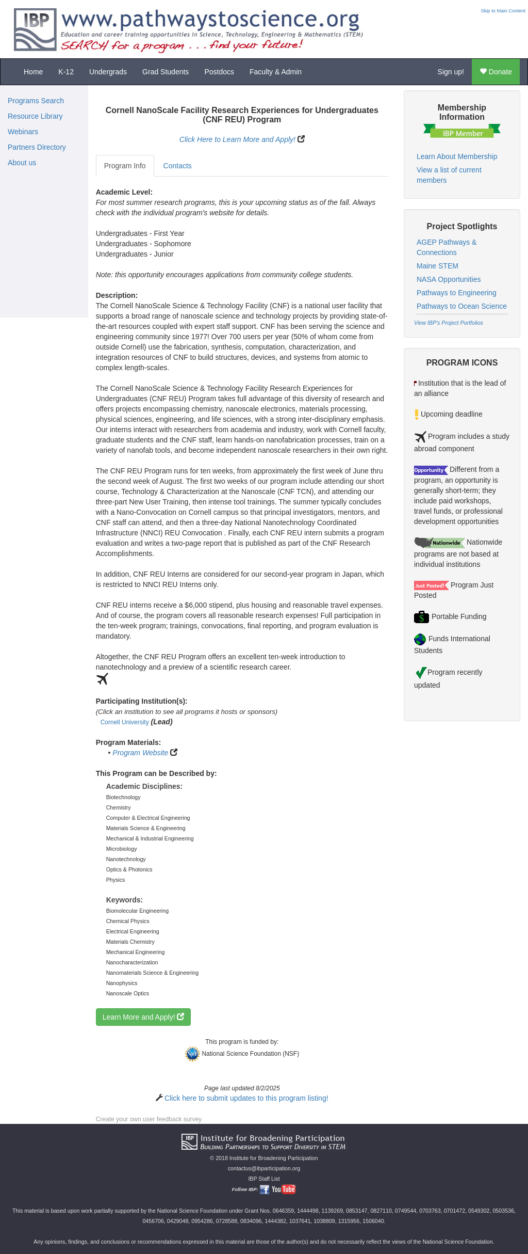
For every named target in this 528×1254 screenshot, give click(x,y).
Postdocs (219, 72)
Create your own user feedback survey (149, 1119)
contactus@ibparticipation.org (264, 1168)
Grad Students (165, 72)
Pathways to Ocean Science (462, 306)
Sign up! (451, 72)
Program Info (125, 166)
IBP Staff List (263, 1179)
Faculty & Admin (276, 72)
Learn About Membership (457, 156)
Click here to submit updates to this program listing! (246, 1098)
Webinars (23, 132)
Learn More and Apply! (144, 1017)
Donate (496, 72)
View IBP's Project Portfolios (448, 323)
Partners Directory (37, 147)
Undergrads (108, 72)
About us (22, 162)
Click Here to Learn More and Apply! (237, 139)
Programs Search (36, 101)
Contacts (177, 166)
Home (33, 72)
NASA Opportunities (449, 279)
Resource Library (35, 116)
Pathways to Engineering (457, 293)
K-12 (66, 72)
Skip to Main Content (503, 10)
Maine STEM (437, 266)
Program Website (140, 753)
